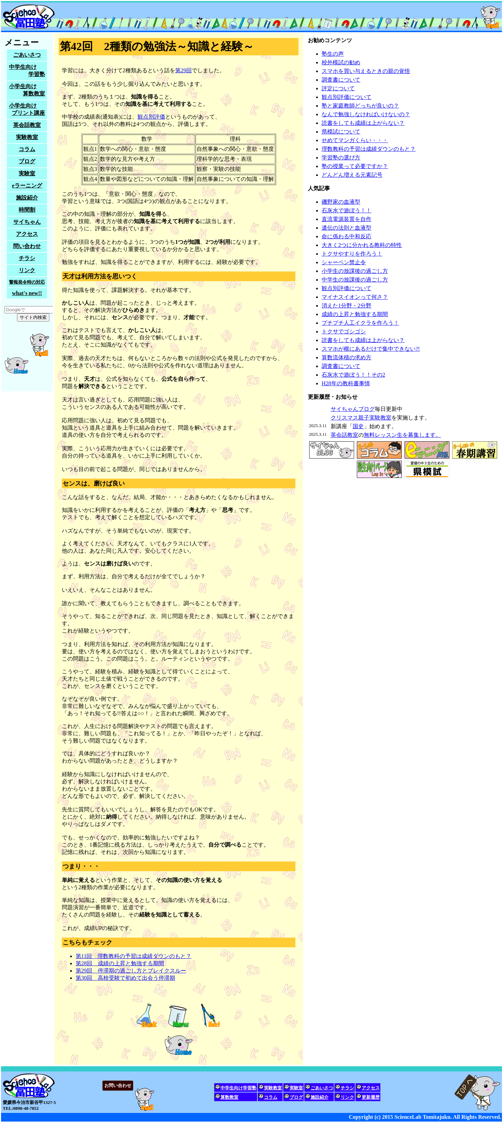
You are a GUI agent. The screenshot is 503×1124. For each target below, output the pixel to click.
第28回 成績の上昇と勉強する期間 (120, 963)
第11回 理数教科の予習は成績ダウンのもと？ (133, 956)
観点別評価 (151, 117)
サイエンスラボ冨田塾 (251, 16)
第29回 (183, 70)
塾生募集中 (27, 212)
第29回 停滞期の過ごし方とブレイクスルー (131, 971)
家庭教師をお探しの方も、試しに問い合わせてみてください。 (251, 1094)
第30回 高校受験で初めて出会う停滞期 (125, 978)
